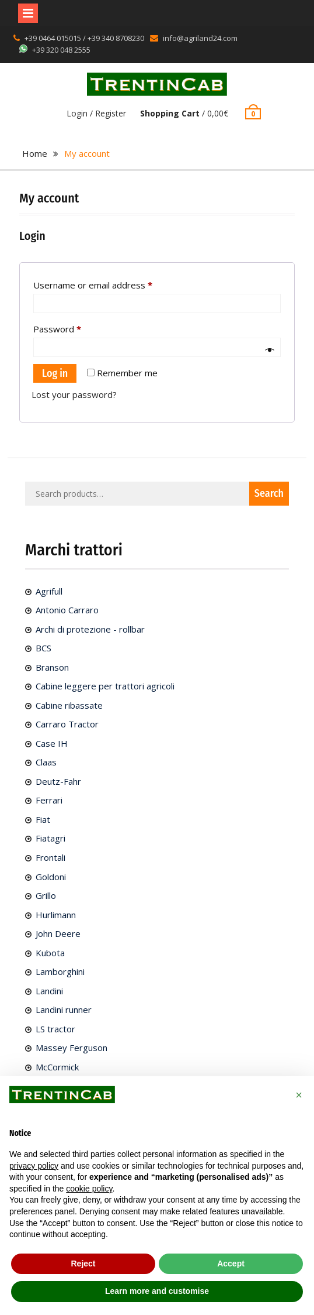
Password (75, 327)
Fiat (43, 819)
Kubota (50, 953)
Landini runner (64, 1009)
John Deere (58, 933)
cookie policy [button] (89, 1188)
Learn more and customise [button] (157, 1291)
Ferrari (49, 800)
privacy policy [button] (33, 1165)
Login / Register (96, 113)
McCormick (57, 1067)
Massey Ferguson (71, 1047)
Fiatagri (50, 838)
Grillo (46, 895)
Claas (46, 762)
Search (269, 493)
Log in (55, 373)
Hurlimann (56, 915)
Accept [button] (231, 1263)
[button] (298, 1095)
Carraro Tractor (67, 724)
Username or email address (111, 283)
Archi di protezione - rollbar (90, 629)
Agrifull (49, 591)
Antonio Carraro (67, 610)
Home (34, 153)
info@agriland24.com (200, 38)
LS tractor (55, 1029)
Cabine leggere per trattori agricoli (105, 686)
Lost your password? (74, 394)
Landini (49, 991)
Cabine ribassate (69, 705)
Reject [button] (83, 1263)
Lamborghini (60, 971)
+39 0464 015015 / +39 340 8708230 (84, 38)
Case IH (52, 743)
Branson (52, 667)
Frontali (50, 857)
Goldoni (51, 877)
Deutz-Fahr (58, 781)
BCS (43, 648)
